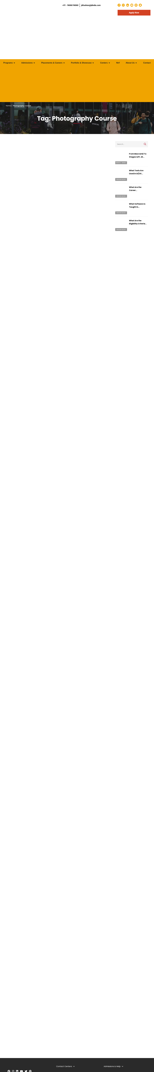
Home (8, 106)
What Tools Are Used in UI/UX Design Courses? (137, 173)
